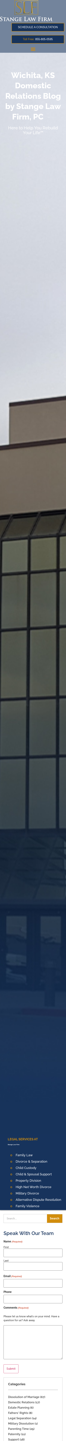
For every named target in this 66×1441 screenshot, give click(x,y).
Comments (16, 1307)
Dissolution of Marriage (23, 1397)
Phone (8, 1292)
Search (54, 1218)
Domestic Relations (21, 1402)
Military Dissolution (21, 1423)
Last (6, 1260)
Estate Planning (18, 1407)
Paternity (14, 1434)
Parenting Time (18, 1429)
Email (13, 1276)
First (6, 1247)
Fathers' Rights (18, 1413)
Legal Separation (19, 1418)
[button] (33, 49)
